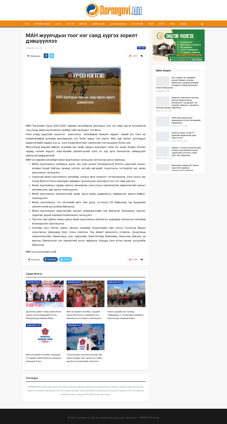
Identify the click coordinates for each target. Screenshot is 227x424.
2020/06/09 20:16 (115, 282)
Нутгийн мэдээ (42, 24)
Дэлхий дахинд (118, 24)
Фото (172, 24)
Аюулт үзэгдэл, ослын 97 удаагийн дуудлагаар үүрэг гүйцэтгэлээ (184, 135)
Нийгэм (83, 24)
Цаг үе (58, 24)
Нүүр (27, 24)
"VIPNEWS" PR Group (149, 417)
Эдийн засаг (98, 24)
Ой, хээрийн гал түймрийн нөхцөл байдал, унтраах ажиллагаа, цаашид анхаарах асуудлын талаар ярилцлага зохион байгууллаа (177, 83)
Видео (183, 24)
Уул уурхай (137, 24)
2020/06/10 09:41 (74, 282)
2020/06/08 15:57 (74, 325)
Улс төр (70, 24)
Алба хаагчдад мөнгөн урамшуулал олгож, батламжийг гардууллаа (186, 120)
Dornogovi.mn (84, 417)
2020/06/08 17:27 (33, 325)
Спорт (162, 24)
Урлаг (151, 24)
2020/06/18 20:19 (33, 282)
